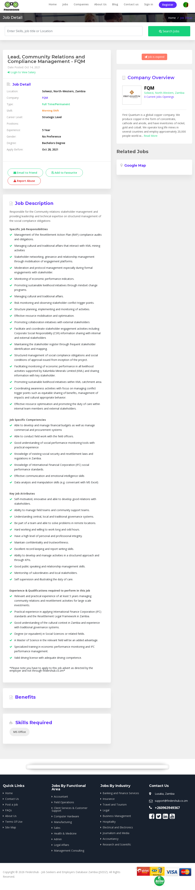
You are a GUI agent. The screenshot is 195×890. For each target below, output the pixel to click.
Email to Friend (25, 172)
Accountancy (110, 839)
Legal (106, 810)
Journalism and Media (116, 833)
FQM (45, 97)
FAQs (8, 810)
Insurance (109, 799)
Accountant (61, 796)
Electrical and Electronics (118, 827)
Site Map (10, 827)
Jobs (65, 4)
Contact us (131, 4)
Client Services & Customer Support (69, 809)
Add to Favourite (64, 172)
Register (167, 4)
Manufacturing (63, 822)
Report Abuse (24, 181)
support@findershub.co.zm (171, 801)
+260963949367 (167, 807)
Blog (115, 4)
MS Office (19, 732)
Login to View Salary (22, 72)
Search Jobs (169, 31)
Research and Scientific (117, 844)
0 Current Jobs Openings (159, 97)
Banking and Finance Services (121, 793)
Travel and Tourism (115, 804)
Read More (150, 136)
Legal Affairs (61, 845)
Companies (81, 4)
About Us (100, 4)
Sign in (148, 4)
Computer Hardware (66, 816)
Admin (58, 839)
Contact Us (12, 799)
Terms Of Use (13, 821)
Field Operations (64, 802)
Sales (57, 828)
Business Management (117, 816)
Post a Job (11, 804)
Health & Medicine (65, 833)
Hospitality (109, 821)
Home (53, 4)
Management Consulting (69, 850)
